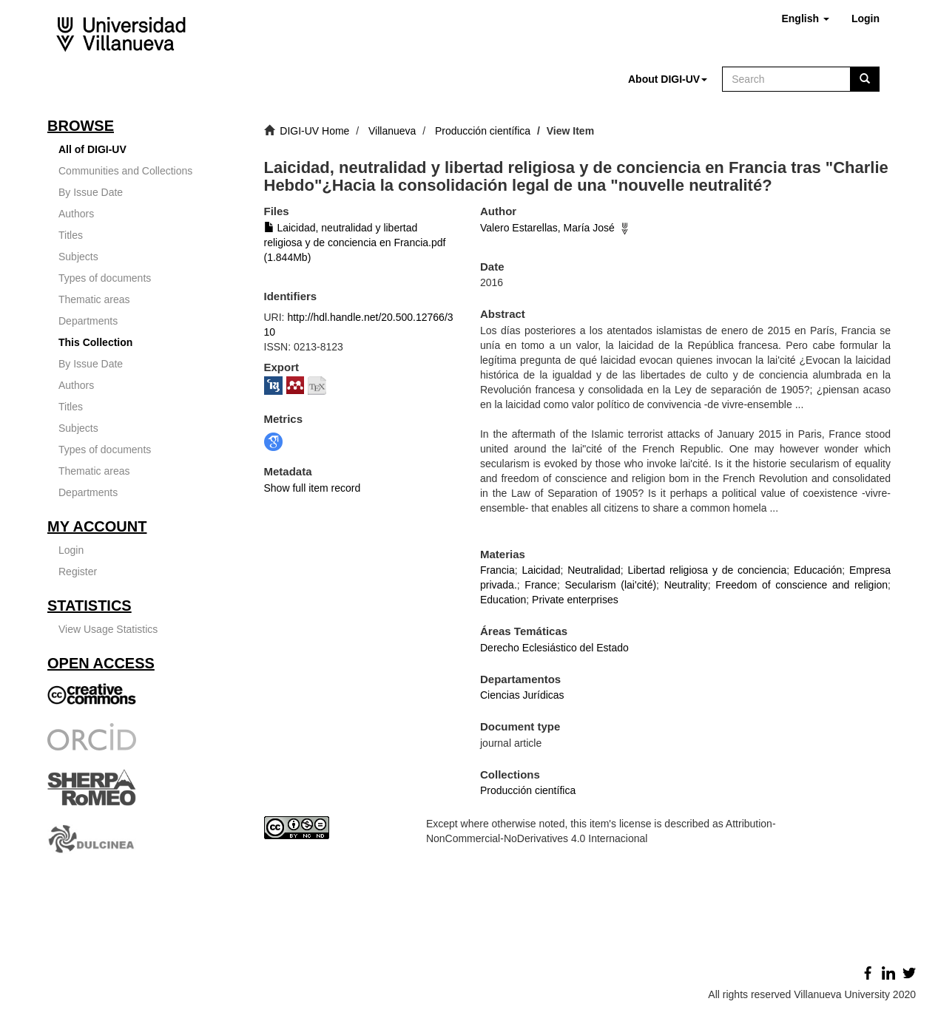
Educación (818, 570)
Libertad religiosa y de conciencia (707, 570)
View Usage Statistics (108, 629)
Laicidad (541, 570)
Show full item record (312, 488)
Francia (497, 570)
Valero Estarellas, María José (547, 228)
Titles (70, 235)
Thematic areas (93, 299)
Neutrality (686, 585)
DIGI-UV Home (314, 131)
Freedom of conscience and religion (801, 585)
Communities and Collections (125, 171)
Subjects (78, 256)
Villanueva (392, 131)
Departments (88, 321)
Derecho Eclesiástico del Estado (554, 648)
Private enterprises (575, 600)
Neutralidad (594, 570)
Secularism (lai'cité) (610, 585)
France (540, 585)
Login (71, 550)
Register (77, 571)
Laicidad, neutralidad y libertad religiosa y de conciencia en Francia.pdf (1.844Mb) (355, 242)
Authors (76, 214)
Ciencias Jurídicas (522, 695)
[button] (805, 18)
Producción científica (482, 131)
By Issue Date (90, 192)
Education (503, 600)
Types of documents (104, 278)
